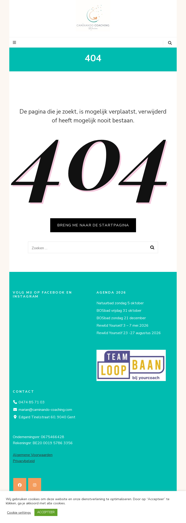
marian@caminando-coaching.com (45, 409)
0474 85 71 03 (32, 402)
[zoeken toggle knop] (170, 43)
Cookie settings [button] (19, 512)
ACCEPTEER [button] (46, 512)
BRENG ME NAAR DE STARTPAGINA (93, 225)
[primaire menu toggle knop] (15, 43)
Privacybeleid (24, 461)
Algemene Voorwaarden (33, 454)
